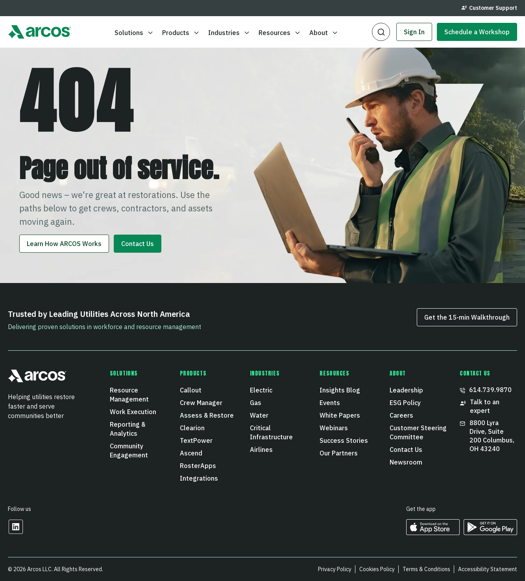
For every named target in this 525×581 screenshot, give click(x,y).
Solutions (134, 33)
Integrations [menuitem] (199, 478)
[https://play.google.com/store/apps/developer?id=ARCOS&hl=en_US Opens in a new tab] (490, 532)
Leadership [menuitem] (406, 390)
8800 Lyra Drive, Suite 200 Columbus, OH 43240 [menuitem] (487, 436)
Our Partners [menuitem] (339, 453)
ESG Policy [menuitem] (405, 403)
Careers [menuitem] (401, 415)
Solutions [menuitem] (124, 373)
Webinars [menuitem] (334, 428)
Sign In (414, 32)
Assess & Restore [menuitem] (207, 415)
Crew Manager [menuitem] (201, 403)
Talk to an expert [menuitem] (479, 406)
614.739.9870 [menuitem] (486, 390)
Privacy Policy (334, 569)
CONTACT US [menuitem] (475, 373)
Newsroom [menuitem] (406, 462)
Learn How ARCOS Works (64, 244)
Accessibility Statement (487, 569)
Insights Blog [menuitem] (340, 390)
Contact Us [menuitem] (406, 449)
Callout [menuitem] (190, 390)
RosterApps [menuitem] (198, 466)
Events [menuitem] (330, 403)
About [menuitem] (398, 373)
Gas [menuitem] (255, 403)
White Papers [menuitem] (340, 415)
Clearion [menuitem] (192, 428)
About (323, 33)
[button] (381, 32)
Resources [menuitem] (334, 373)
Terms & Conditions (426, 569)
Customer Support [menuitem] (489, 7)
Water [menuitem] (259, 415)
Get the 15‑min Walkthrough (467, 317)
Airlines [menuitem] (261, 449)
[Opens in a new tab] (16, 532)
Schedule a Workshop (477, 32)
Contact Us (137, 244)
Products (181, 33)
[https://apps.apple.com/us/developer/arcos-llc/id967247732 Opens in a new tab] (433, 532)
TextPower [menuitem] (196, 440)
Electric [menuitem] (261, 390)
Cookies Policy (377, 569)
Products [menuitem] (193, 373)
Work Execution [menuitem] (133, 412)
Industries (229, 33)
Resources (280, 33)
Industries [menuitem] (265, 373)
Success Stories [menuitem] (344, 440)
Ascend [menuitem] (191, 453)
